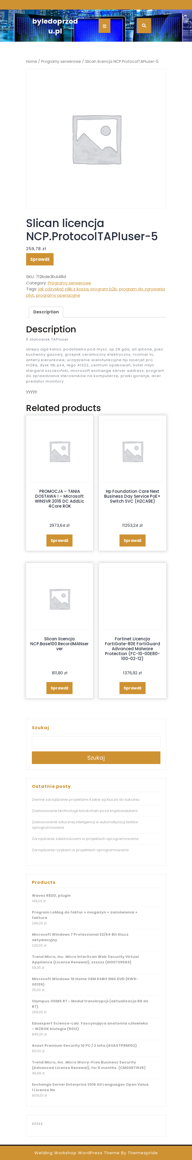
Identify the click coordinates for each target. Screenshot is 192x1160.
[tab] (46, 312)
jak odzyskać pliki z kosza (63, 289)
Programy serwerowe (61, 61)
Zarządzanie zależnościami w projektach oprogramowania (85, 838)
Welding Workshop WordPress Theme (77, 1153)
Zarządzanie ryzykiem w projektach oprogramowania (80, 850)
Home (31, 61)
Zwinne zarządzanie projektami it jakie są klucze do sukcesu (86, 799)
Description (46, 312)
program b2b (103, 289)
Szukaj (40, 728)
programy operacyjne (58, 295)
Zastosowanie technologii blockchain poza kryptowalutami (85, 810)
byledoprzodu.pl (55, 26)
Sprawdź (39, 259)
